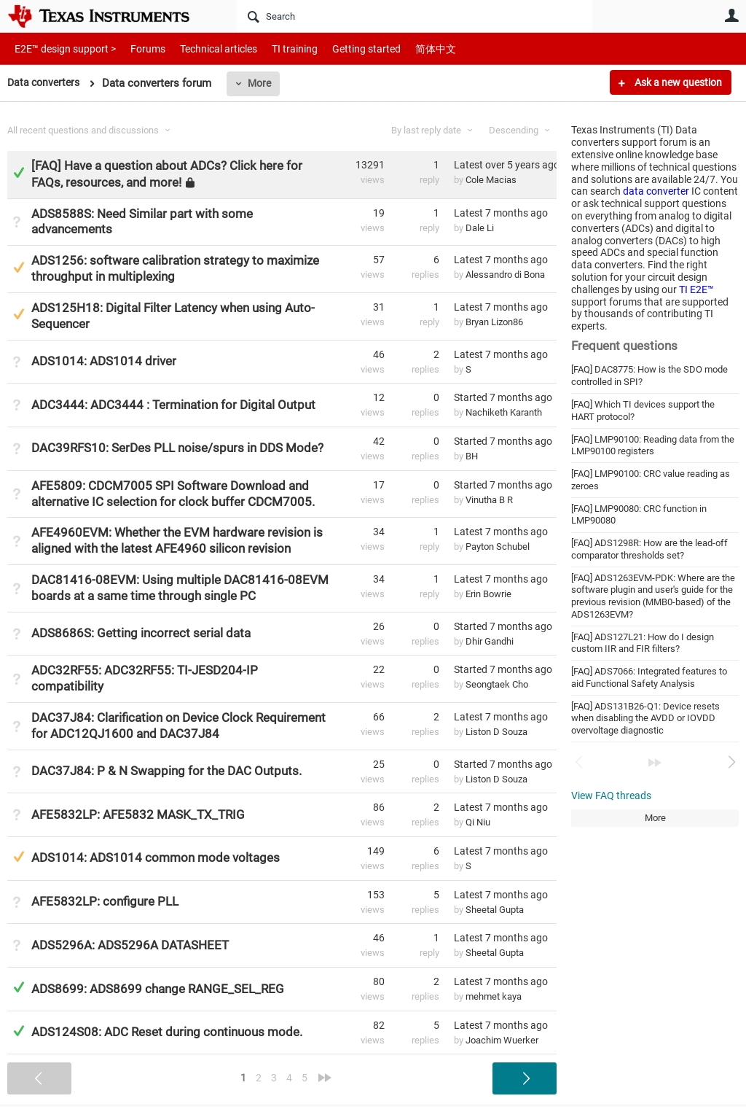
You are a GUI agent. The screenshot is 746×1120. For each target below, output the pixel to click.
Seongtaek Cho (497, 684)
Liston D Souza (496, 731)
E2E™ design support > (60, 48)
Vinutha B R (489, 499)
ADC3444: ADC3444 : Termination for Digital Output (173, 404)
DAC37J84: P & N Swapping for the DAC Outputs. (166, 770)
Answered (18, 172)
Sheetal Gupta (495, 909)
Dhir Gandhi (490, 641)
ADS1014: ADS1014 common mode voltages (155, 857)
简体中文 (405, 48)
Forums (136, 48)
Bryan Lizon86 (494, 321)
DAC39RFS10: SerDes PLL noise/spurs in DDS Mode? (177, 447)
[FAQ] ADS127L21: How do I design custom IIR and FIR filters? (642, 643)
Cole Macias (491, 179)
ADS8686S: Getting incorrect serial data (141, 633)
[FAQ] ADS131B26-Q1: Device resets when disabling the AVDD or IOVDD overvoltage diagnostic (645, 718)
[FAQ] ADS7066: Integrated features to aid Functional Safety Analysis (649, 677)
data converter (656, 191)
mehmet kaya (494, 996)
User (731, 15)
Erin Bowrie (488, 593)
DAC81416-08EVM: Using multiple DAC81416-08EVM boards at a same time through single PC (180, 587)
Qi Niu (478, 822)
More (264, 83)
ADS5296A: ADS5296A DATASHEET (130, 945)
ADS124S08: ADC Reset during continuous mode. (166, 1031)
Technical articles (203, 48)
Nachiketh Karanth (504, 412)
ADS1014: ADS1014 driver (103, 361)
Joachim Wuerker (502, 1040)
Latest (505, 165)
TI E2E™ (696, 289)
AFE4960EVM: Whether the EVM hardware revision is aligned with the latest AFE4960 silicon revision (177, 540)
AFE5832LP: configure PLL (104, 901)
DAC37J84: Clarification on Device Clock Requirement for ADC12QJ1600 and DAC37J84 (178, 725)
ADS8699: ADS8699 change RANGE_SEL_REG (157, 988)
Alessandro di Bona (505, 274)
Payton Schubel (498, 546)
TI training (275, 48)
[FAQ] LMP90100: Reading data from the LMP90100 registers (652, 445)
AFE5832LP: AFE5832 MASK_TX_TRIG (138, 814)
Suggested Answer (18, 267)
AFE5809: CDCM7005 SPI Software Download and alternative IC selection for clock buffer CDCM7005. (173, 493)
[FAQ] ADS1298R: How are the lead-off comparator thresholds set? (649, 549)
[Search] (414, 16)
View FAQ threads (611, 795)
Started (503, 397)
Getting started (341, 48)
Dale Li (480, 227)
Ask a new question (677, 82)
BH (472, 456)
